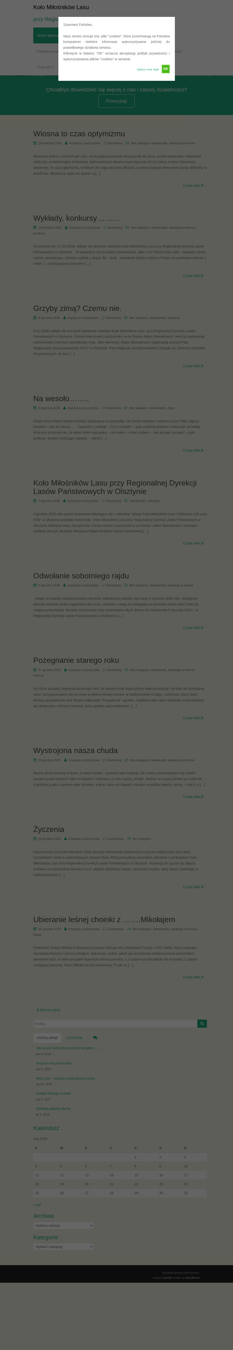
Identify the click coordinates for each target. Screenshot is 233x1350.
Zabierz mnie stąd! (148, 69)
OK (165, 69)
